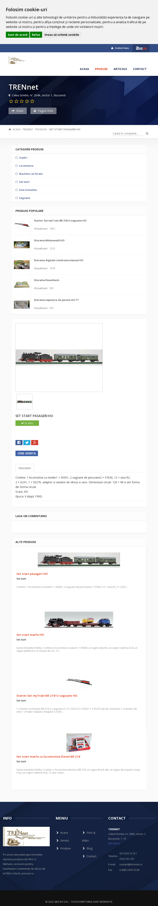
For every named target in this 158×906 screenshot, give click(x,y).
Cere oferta (27, 453)
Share (17, 111)
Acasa (84, 69)
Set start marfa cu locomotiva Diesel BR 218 (48, 756)
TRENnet (28, 129)
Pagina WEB (43, 111)
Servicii (62, 840)
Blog (87, 848)
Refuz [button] (36, 35)
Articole (120, 69)
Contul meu (120, 48)
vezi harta (114, 843)
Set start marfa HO (30, 634)
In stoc (27, 423)
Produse (101, 69)
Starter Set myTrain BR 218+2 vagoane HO (46, 695)
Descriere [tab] (25, 468)
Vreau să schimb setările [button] (61, 35)
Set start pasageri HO (64, 129)
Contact (140, 69)
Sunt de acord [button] (17, 35)
